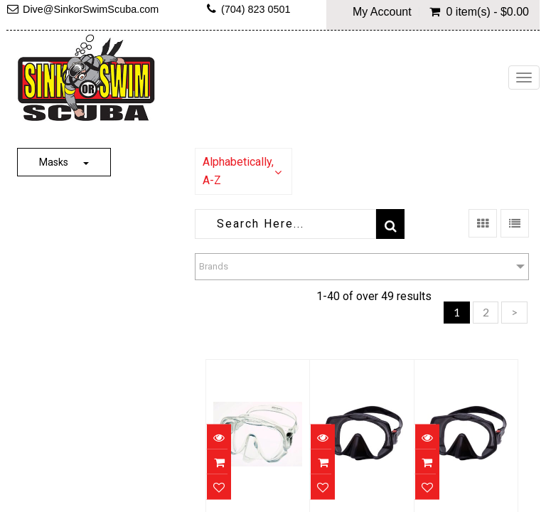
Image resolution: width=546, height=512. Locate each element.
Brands (213, 266)
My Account (382, 12)
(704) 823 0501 (256, 9)
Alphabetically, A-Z (238, 171)
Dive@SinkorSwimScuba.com (91, 9)
